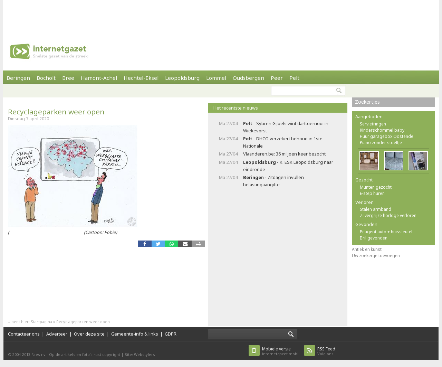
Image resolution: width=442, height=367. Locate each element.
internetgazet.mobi (280, 351)
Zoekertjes (367, 101)
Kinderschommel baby (382, 130)
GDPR (170, 334)
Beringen (18, 77)
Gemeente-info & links (134, 334)
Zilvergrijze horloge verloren (388, 215)
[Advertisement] (221, 15)
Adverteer (56, 334)
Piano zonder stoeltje (381, 142)
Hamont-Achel (99, 77)
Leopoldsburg (182, 77)
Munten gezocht (376, 187)
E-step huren (372, 193)
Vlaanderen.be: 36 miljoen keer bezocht (284, 154)
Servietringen (373, 124)
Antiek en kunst (367, 249)
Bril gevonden (373, 238)
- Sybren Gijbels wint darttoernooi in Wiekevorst (285, 127)
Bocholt (46, 77)
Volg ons (326, 351)
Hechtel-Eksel (141, 77)
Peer (277, 77)
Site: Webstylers (140, 354)
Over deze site (89, 334)
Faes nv (38, 354)
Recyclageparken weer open (56, 111)
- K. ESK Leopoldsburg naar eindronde (288, 165)
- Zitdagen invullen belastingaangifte (273, 181)
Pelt (294, 77)
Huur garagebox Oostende (386, 136)
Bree (68, 77)
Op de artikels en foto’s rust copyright (84, 354)
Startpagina (41, 321)
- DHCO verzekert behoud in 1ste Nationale (283, 142)
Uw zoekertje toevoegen (376, 255)
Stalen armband (375, 209)
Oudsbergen (248, 77)
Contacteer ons (24, 334)
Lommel (216, 77)
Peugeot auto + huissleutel (386, 232)
